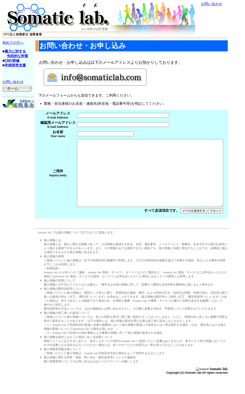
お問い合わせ (211, 4)
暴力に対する (15, 51)
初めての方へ (13, 43)
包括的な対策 (17, 56)
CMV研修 (12, 60)
